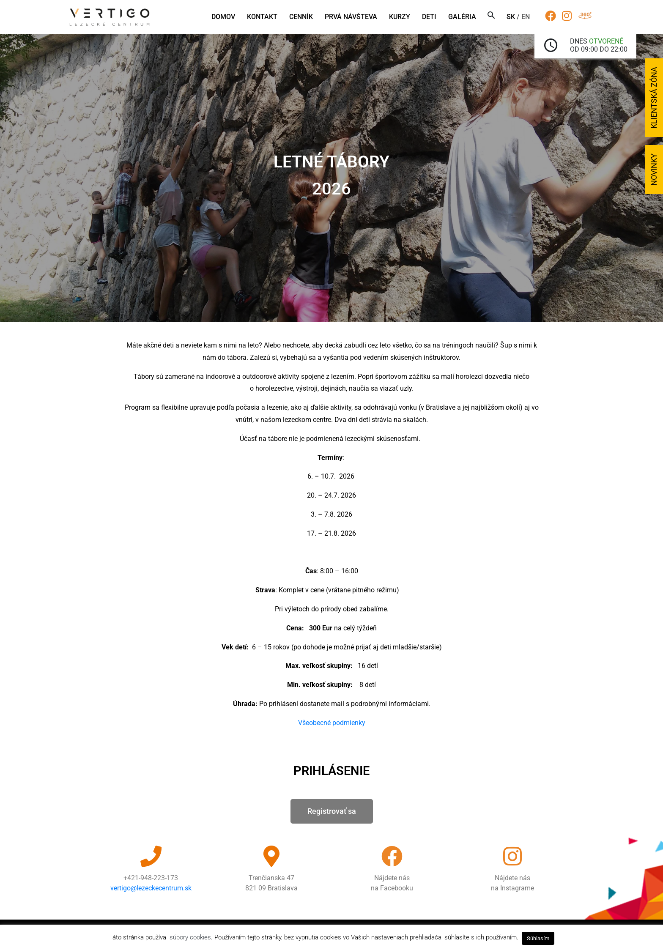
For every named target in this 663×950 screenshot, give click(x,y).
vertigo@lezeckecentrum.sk (151, 888)
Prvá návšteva (351, 17)
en (525, 17)
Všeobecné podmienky (331, 723)
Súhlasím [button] (538, 938)
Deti (429, 17)
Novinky (653, 169)
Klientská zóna (653, 98)
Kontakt (262, 17)
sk (511, 17)
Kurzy (399, 17)
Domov (223, 17)
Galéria (462, 17)
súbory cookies (190, 937)
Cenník (301, 17)
